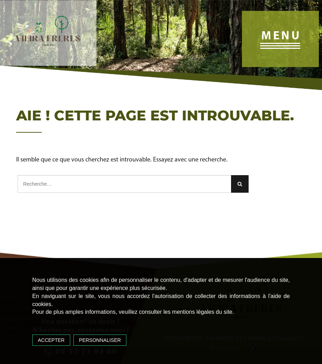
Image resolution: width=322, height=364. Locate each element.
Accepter (51, 340)
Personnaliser (100, 340)
